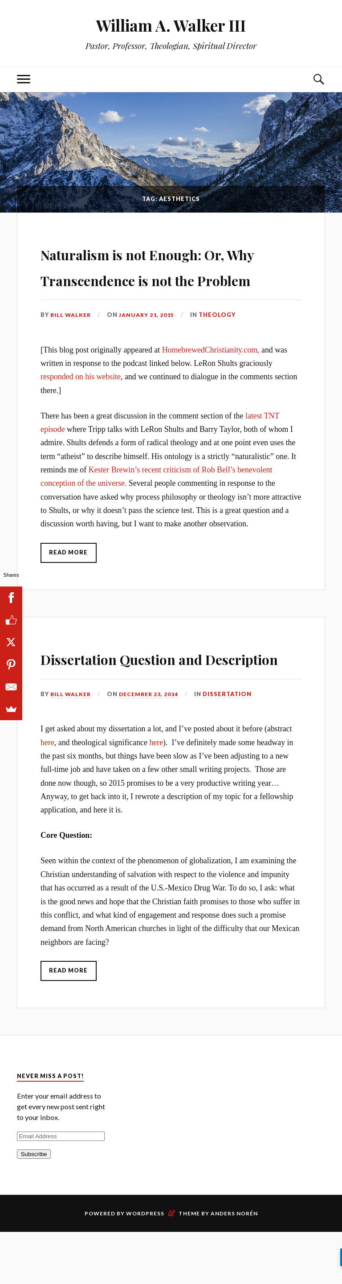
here (47, 794)
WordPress (145, 1265)
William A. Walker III (171, 24)
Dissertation (231, 745)
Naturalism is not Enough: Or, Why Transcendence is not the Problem (159, 277)
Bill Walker (71, 340)
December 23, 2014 (152, 745)
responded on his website (81, 402)
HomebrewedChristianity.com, (211, 375)
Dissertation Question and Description (160, 696)
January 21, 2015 (149, 340)
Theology (219, 340)
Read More (69, 578)
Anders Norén (234, 1265)
